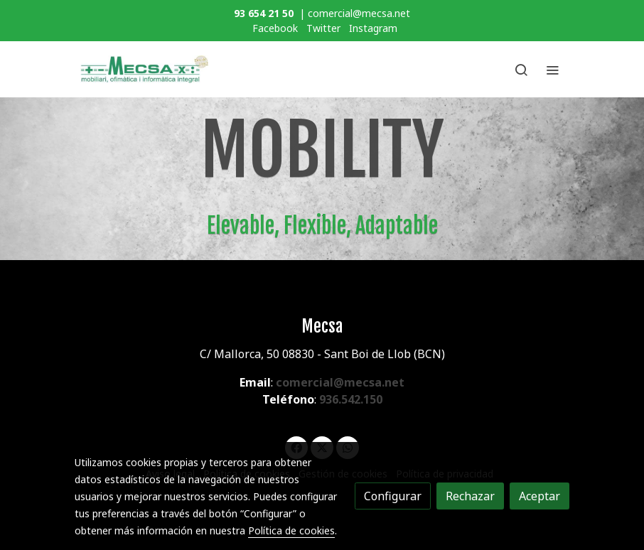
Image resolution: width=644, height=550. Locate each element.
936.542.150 (350, 399)
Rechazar (470, 496)
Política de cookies (291, 530)
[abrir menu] (552, 70)
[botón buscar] (521, 70)
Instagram (373, 28)
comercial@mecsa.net (340, 382)
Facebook (275, 28)
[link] (144, 69)
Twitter (323, 28)
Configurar (393, 496)
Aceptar (539, 496)
